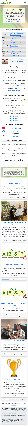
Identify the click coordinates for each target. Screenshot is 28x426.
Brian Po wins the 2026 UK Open (14, 340)
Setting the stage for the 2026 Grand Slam (14, 304)
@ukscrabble (15, 136)
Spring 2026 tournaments (14, 265)
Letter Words (14, 116)
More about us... (8, 21)
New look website (14, 183)
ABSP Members (15, 131)
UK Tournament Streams (15, 128)
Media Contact (20, 21)
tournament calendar (15, 90)
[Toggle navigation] (25, 2)
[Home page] (6, 2)
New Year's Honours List (14, 379)
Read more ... (5, 198)
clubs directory (16, 85)
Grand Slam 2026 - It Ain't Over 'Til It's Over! (14, 223)
